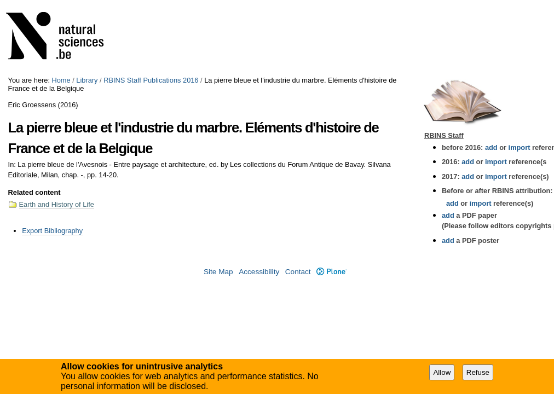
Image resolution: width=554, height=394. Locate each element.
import (518, 147)
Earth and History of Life (56, 204)
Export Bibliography (52, 231)
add (491, 147)
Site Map (218, 272)
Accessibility (259, 272)
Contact (298, 272)
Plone (331, 272)
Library (86, 80)
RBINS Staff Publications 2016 (150, 80)
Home (61, 80)
